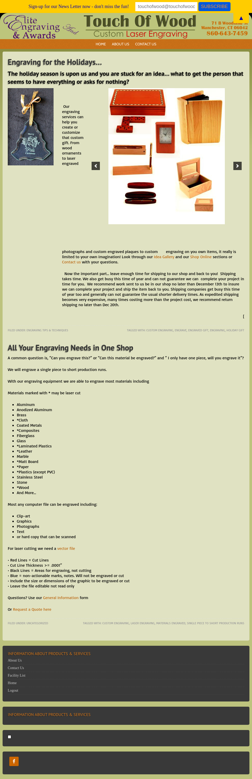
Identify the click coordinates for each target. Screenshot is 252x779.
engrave (181, 330)
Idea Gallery (164, 256)
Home (101, 44)
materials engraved (171, 623)
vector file (66, 548)
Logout (13, 690)
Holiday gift (235, 330)
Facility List (16, 675)
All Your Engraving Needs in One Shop (70, 347)
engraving (217, 330)
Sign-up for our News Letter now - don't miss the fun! (78, 6)
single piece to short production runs (215, 623)
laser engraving (143, 623)
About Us (120, 44)
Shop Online (201, 256)
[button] (96, 166)
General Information (61, 597)
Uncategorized (37, 623)
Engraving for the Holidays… (55, 62)
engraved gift (198, 330)
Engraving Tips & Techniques (47, 330)
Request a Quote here (32, 609)
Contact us (71, 261)
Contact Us (146, 44)
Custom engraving (159, 330)
